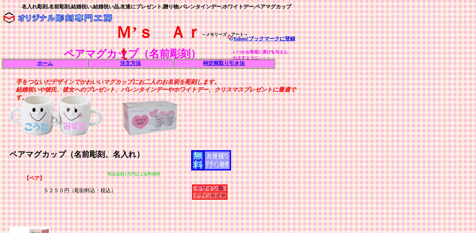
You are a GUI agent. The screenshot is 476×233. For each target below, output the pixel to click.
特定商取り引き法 (224, 63)
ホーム (45, 63)
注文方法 (130, 63)
